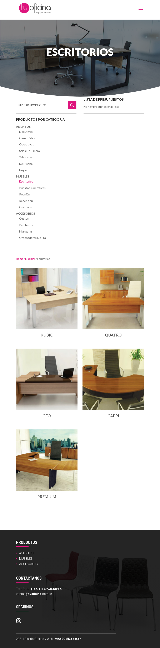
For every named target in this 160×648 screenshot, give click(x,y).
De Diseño (26, 163)
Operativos (26, 144)
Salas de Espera (29, 151)
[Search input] (42, 105)
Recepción (26, 201)
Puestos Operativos (32, 188)
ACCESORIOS (28, 564)
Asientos (23, 126)
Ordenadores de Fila (32, 237)
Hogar (23, 170)
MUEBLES (26, 558)
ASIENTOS (26, 553)
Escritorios (26, 181)
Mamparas (25, 231)
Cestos (24, 218)
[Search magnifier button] (72, 105)
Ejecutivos (26, 131)
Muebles (22, 176)
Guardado (25, 207)
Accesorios (25, 213)
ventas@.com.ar (34, 594)
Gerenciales (27, 138)
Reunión (24, 194)
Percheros (26, 225)
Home (19, 258)
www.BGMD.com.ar (68, 638)
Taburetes (26, 157)
